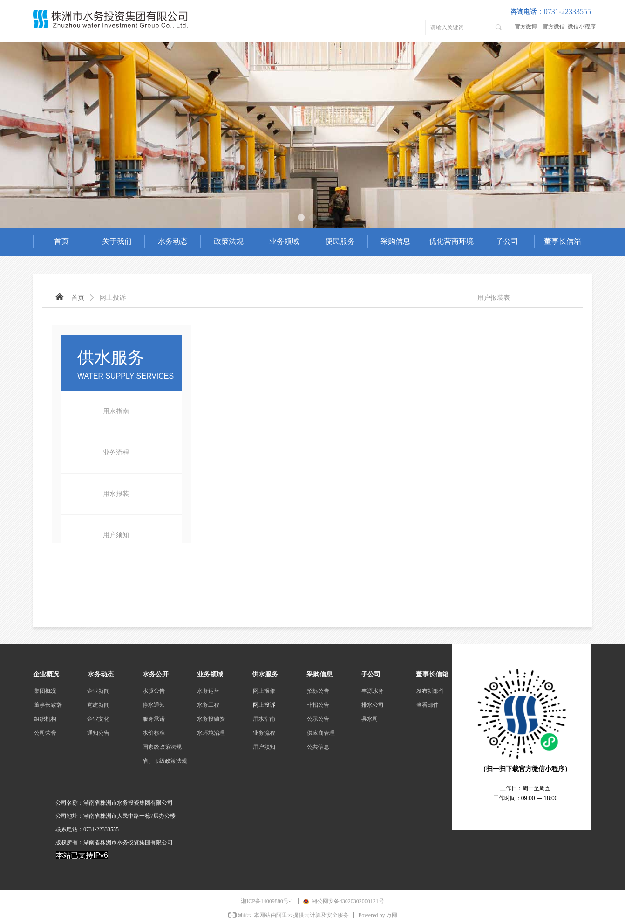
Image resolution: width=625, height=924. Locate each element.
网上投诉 (113, 297)
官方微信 (554, 26)
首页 (77, 297)
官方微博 (526, 26)
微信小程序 (582, 26)
